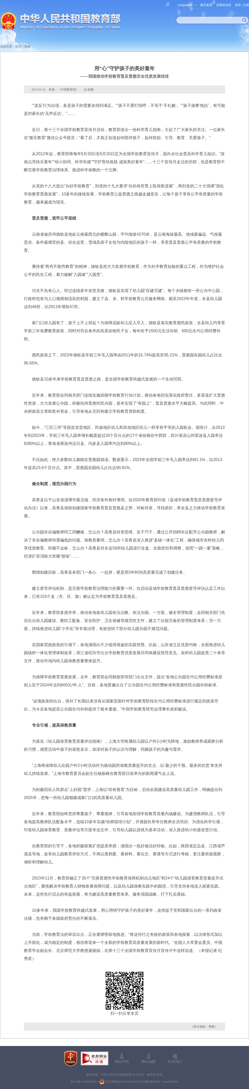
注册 (246, 5)
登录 (238, 5)
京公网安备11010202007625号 (124, 1081)
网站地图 (148, 1062)
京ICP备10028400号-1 (84, 1081)
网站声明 (122, 1062)
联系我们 (175, 1062)
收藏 (91, 89)
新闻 (27, 46)
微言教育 (206, 5)
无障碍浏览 (223, 5)
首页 (18, 46)
